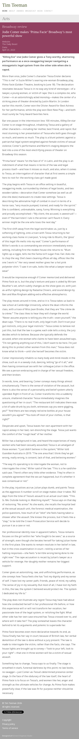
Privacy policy (8, 724)
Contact (48, 11)
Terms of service (10, 728)
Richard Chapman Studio (22, 736)
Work (4, 11)
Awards (20, 11)
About (12, 11)
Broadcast (30, 11)
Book (40, 11)
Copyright (6, 720)
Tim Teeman (14, 5)
